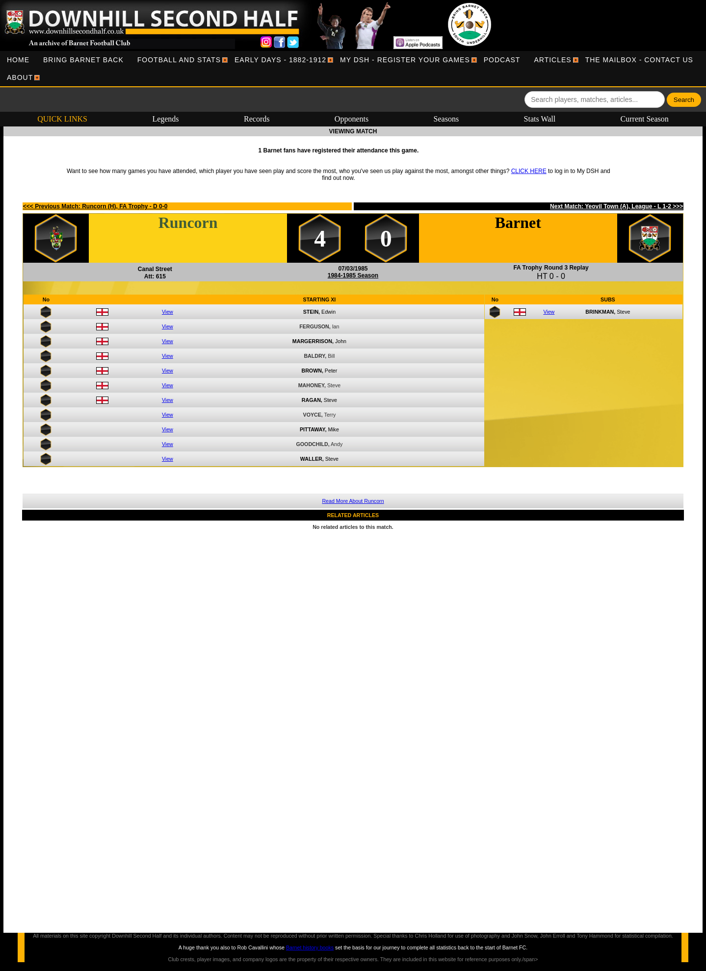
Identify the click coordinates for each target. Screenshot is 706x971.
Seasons (446, 119)
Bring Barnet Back (83, 60)
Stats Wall (540, 119)
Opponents (351, 119)
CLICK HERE (529, 171)
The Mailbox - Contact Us (639, 60)
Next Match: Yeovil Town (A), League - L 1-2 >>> (616, 206)
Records (256, 119)
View (167, 312)
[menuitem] (18, 60)
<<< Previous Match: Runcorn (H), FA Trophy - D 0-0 (95, 206)
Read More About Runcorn (353, 501)
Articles (552, 60)
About (20, 77)
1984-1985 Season (353, 275)
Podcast (502, 60)
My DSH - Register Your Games (405, 60)
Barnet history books (310, 947)
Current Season (645, 119)
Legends (165, 119)
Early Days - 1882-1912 (280, 60)
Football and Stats (179, 60)
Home (18, 60)
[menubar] (353, 68)
